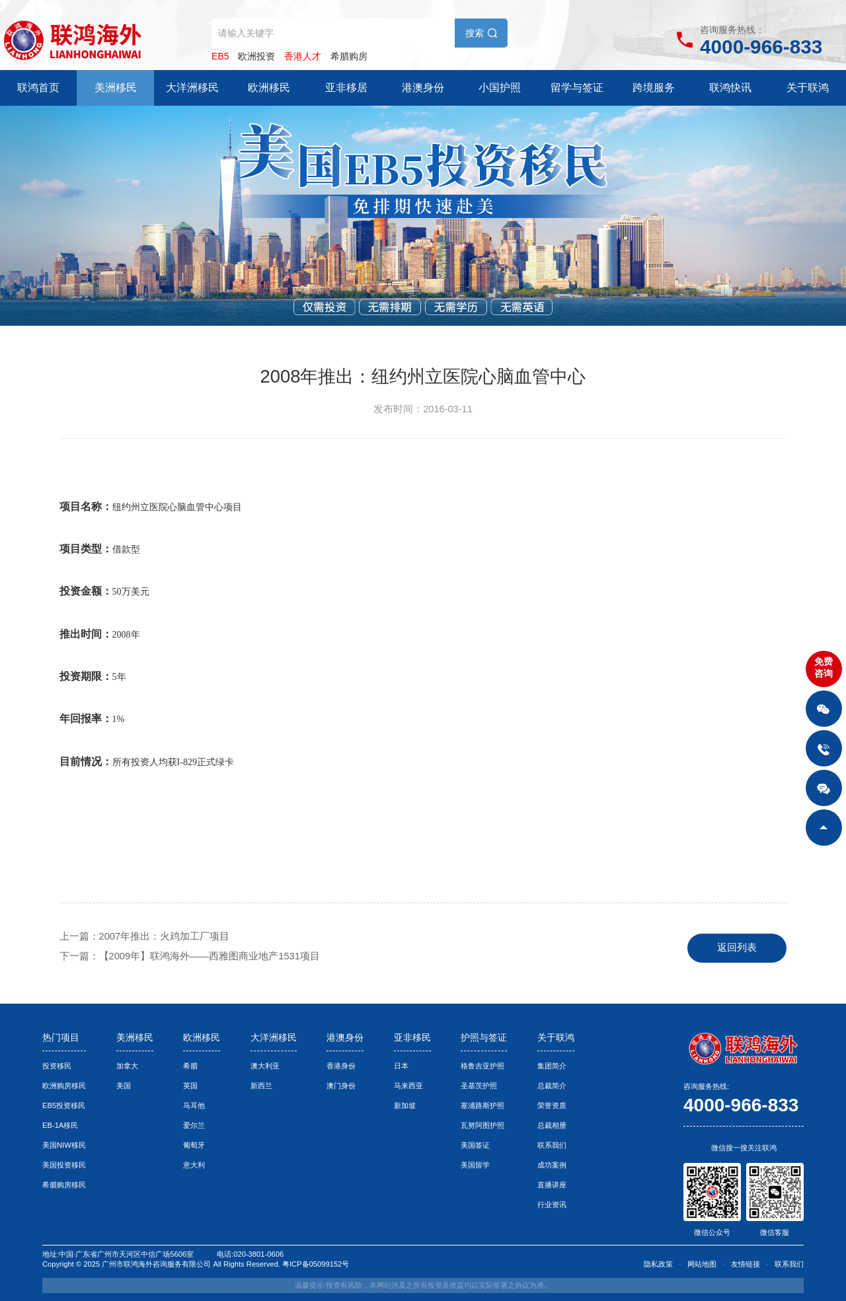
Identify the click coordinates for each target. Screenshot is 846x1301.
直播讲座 (551, 1185)
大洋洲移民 (192, 87)
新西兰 (261, 1086)
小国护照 (500, 87)
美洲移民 (116, 87)
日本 (401, 1066)
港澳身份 (423, 87)
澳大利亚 (265, 1066)
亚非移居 (346, 87)
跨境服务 (654, 87)
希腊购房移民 (64, 1185)
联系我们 (551, 1145)
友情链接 (745, 1264)
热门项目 (60, 1037)
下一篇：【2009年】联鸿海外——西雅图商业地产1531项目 (189, 956)
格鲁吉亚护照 (482, 1066)
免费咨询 (823, 667)
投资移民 (56, 1066)
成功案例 (551, 1165)
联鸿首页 (38, 87)
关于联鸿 (808, 87)
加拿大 (127, 1066)
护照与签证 (484, 1037)
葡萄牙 (194, 1145)
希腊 (190, 1066)
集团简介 (551, 1066)
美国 (123, 1086)
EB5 (220, 56)
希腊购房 (348, 56)
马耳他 (194, 1105)
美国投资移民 (64, 1165)
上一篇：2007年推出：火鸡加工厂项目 (144, 936)
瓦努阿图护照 (482, 1125)
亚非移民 (412, 1037)
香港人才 (302, 56)
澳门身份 (341, 1086)
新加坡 (405, 1105)
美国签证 (475, 1145)
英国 (190, 1086)
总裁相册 (551, 1125)
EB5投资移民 (63, 1105)
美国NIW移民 (64, 1145)
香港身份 (341, 1066)
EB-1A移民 (60, 1125)
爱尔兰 (194, 1125)
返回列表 (737, 947)
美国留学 (475, 1165)
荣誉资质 (551, 1105)
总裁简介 (551, 1086)
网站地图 (701, 1264)
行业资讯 (551, 1204)
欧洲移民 (269, 87)
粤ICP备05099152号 (315, 1264)
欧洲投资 (256, 56)
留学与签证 (577, 87)
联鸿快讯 (730, 87)
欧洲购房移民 (64, 1086)
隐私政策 (658, 1264)
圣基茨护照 (479, 1086)
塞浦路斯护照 (482, 1105)
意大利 (194, 1165)
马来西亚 (408, 1086)
